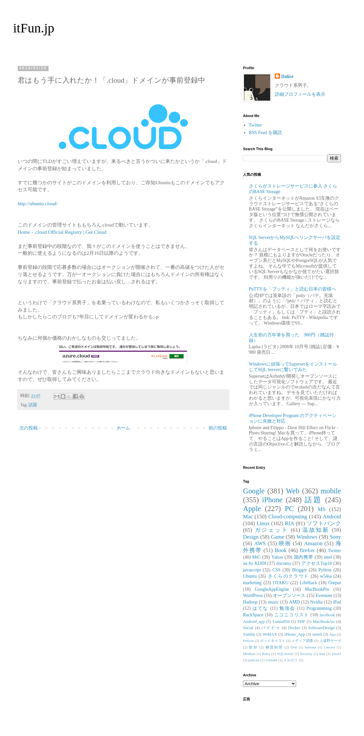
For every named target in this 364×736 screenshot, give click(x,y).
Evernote (323, 595)
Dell (294, 647)
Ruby (266, 654)
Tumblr (249, 634)
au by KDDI (254, 563)
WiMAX (270, 634)
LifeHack (308, 582)
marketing (252, 582)
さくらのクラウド (288, 576)
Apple (252, 509)
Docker (294, 628)
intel (328, 557)
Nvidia (316, 602)
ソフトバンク (324, 523)
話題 (33, 405)
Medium (249, 654)
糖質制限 (274, 647)
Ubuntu (250, 576)
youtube (271, 660)
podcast (253, 660)
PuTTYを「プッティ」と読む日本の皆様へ (292, 289)
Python (325, 569)
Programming (319, 608)
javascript (252, 569)
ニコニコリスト (291, 614)
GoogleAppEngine (272, 589)
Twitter (255, 125)
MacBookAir (323, 621)
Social (248, 628)
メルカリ (290, 660)
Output (334, 582)
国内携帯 (303, 557)
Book (281, 550)
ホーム (123, 428)
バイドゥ (270, 628)
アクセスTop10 (316, 563)
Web (292, 491)
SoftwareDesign (321, 628)
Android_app (254, 621)
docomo (283, 563)
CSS (277, 569)
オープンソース (289, 595)
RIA (289, 523)
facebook (327, 615)
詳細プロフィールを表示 (300, 94)
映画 (285, 543)
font (322, 654)
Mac (248, 516)
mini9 (317, 634)
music (273, 602)
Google (254, 491)
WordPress (253, 595)
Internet (310, 647)
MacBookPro (317, 589)
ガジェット (271, 530)
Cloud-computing (287, 516)
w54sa (326, 576)
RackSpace (253, 614)
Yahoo (277, 557)
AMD (294, 602)
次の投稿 (28, 428)
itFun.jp (33, 28)
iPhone (272, 500)
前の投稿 (218, 428)
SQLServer (285, 654)
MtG (256, 557)
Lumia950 (281, 621)
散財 (253, 647)
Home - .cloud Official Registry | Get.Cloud (63, 232)
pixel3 (336, 654)
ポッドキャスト (272, 641)
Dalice (287, 76)
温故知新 (315, 530)
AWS (260, 543)
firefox (307, 550)
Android (332, 516)
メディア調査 (302, 641)
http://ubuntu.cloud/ (38, 203)
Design (251, 537)
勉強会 (287, 608)
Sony (335, 537)
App (332, 634)
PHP (301, 621)
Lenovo (329, 647)
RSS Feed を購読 (265, 132)
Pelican (248, 641)
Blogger (299, 569)
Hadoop (250, 602)
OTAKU (281, 582)
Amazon (313, 543)
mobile (331, 491)
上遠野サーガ (330, 641)
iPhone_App (294, 634)
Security (306, 654)
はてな (260, 608)
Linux (263, 523)
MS (322, 509)
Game (277, 537)
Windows (306, 537)
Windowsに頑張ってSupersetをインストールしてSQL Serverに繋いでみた (293, 367)
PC (289, 509)
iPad (337, 602)
